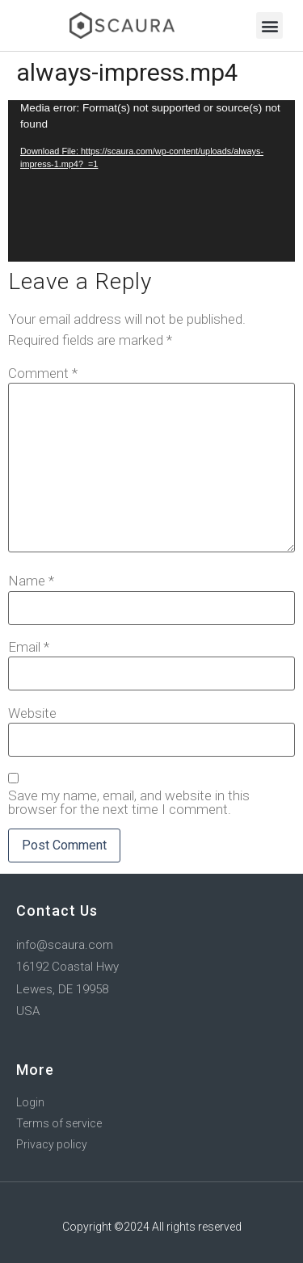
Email (28, 647)
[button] (269, 25)
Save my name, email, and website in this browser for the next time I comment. (129, 802)
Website (32, 713)
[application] (151, 181)
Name (31, 581)
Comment (43, 373)
